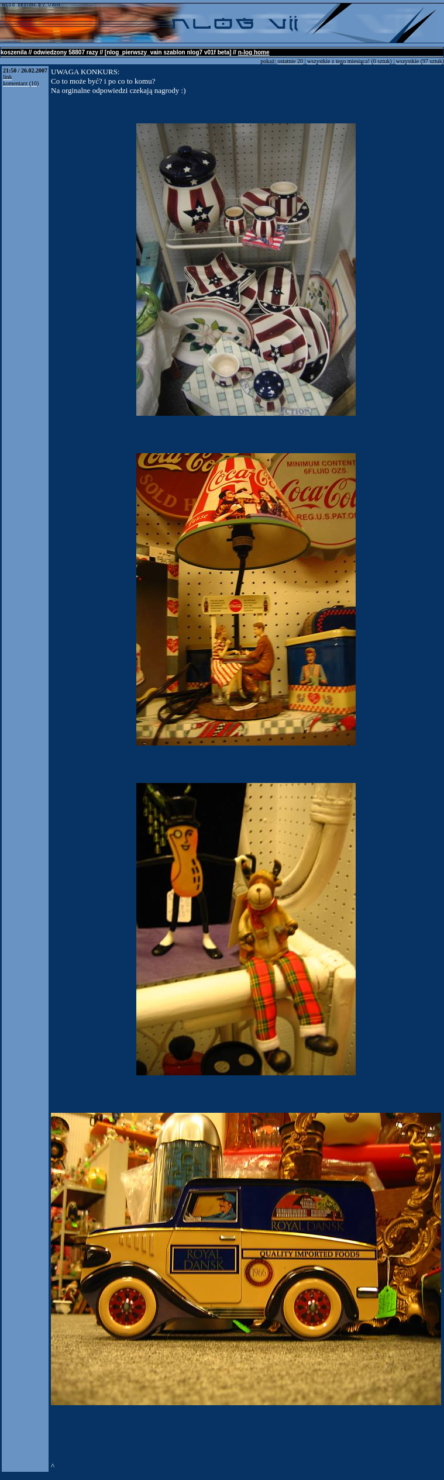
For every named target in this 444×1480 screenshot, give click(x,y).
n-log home (254, 52)
